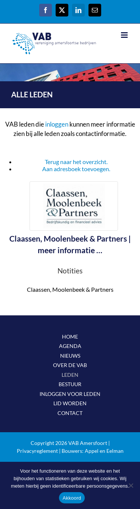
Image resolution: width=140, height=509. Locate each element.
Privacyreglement (37, 451)
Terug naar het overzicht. (76, 161)
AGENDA (70, 346)
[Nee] (130, 485)
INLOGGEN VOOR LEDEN (70, 394)
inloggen (56, 124)
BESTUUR (70, 384)
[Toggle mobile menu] (125, 35)
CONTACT (70, 413)
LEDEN (70, 375)
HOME (70, 336)
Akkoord (72, 498)
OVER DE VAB (70, 365)
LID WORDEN (70, 403)
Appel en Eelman (104, 451)
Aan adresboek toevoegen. (76, 168)
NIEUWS (70, 355)
